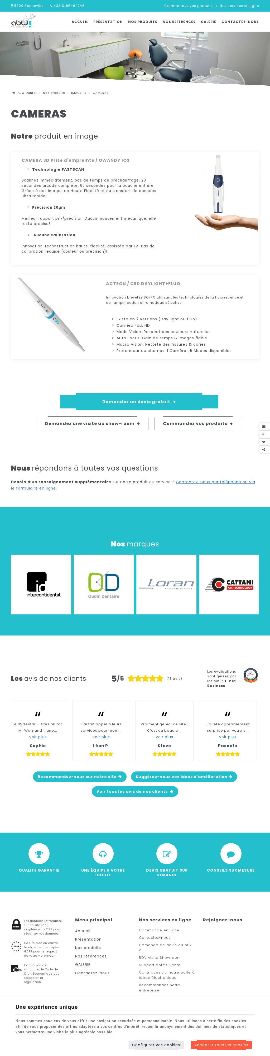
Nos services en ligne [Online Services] (239, 5)
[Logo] (23, 21)
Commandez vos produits (188, 5)
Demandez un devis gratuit (139, 402)
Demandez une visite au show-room (92, 424)
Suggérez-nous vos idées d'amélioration (182, 776)
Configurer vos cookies (156, 1045)
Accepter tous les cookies (221, 1045)
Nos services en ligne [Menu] (165, 920)
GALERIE (208, 21)
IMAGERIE (79, 93)
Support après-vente (160, 964)
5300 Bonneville (27, 5)
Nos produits (142, 21)
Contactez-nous (240, 21)
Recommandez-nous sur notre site (77, 776)
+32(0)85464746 (67, 5)
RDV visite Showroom (160, 957)
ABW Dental (24, 93)
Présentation (108, 21)
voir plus (38, 737)
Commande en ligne (159, 930)
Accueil (80, 21)
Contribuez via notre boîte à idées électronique (167, 975)
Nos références (179, 21)
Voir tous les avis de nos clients (133, 791)
